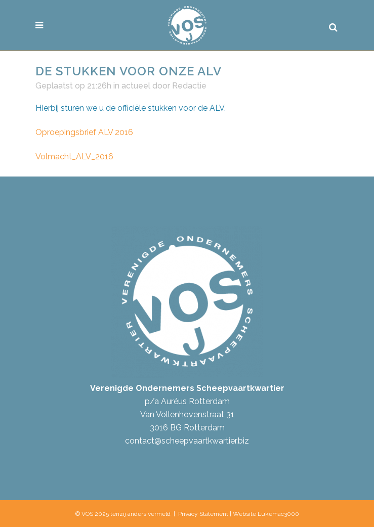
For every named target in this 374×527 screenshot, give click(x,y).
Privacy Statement (203, 513)
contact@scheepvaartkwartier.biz (187, 441)
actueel (135, 86)
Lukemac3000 (278, 513)
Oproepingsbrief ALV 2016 (84, 132)
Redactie (189, 86)
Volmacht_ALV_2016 (74, 156)
